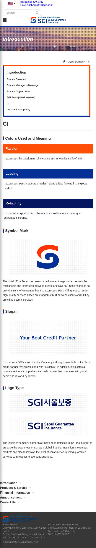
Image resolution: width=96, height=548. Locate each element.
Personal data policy (18, 109)
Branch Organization (18, 91)
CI (8, 103)
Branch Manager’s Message (22, 85)
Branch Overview (16, 79)
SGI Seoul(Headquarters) (21, 97)
